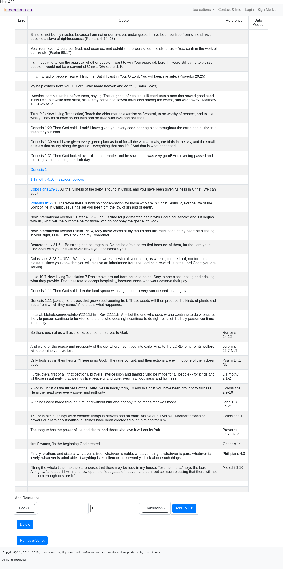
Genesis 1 (38, 170)
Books (24, 508)
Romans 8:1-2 (41, 203)
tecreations (202, 10)
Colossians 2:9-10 (44, 189)
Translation (154, 508)
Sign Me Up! (267, 10)
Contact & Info (229, 10)
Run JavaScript (32, 540)
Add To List (184, 508)
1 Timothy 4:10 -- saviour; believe (57, 179)
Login (249, 10)
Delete (25, 524)
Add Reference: (27, 498)
